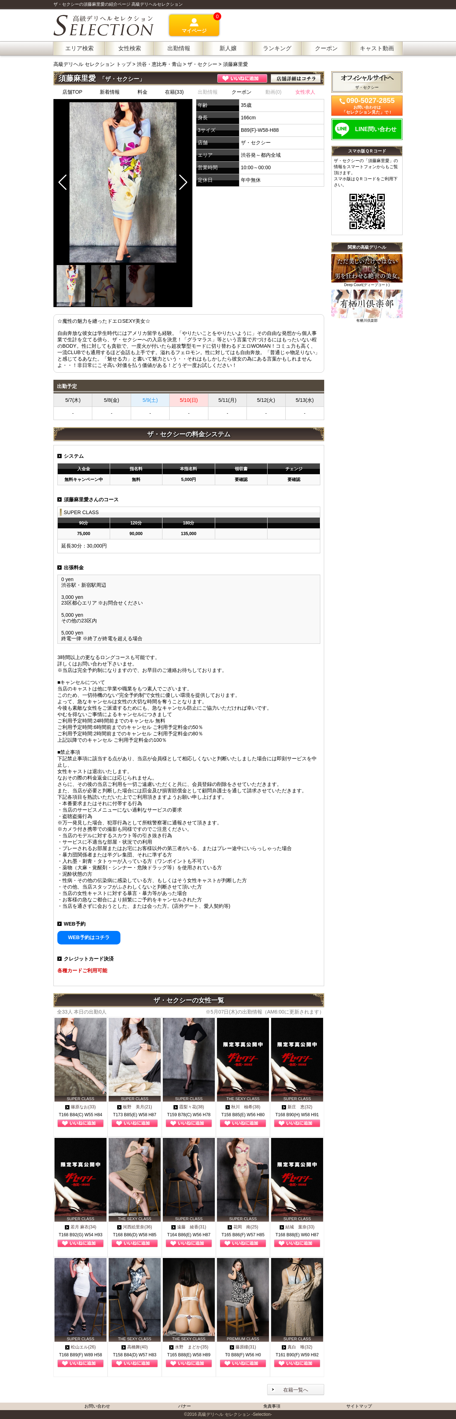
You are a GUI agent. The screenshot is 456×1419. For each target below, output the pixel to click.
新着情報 (110, 92)
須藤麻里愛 (235, 64)
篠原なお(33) (80, 1106)
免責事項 (271, 1406)
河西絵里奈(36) (134, 1226)
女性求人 (305, 92)
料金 (142, 92)
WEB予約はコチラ (89, 937)
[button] (183, 182)
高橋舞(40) (134, 1347)
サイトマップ (359, 1406)
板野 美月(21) (134, 1106)
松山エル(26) (80, 1347)
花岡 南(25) (243, 1226)
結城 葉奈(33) (297, 1226)
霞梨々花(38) (188, 1106)
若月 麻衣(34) (81, 1226)
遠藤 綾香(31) (188, 1226)
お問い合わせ (97, 1406)
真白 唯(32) (297, 1347)
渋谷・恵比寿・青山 (159, 64)
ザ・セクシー (202, 64)
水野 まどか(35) (188, 1347)
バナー (184, 1406)
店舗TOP (72, 92)
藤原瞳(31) (243, 1347)
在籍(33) (174, 92)
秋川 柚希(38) (243, 1106)
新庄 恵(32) (297, 1106)
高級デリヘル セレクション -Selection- (235, 1414)
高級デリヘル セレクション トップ (93, 64)
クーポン (242, 92)
